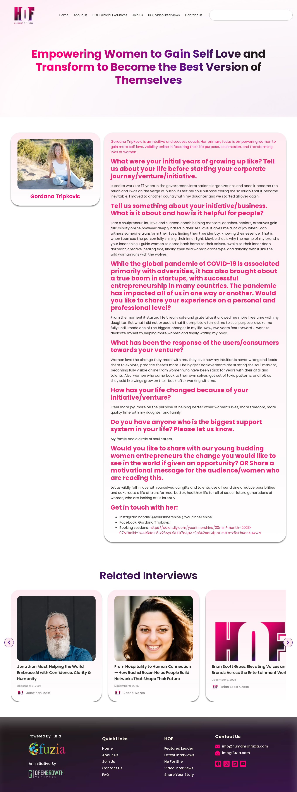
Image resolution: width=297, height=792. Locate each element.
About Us (80, 15)
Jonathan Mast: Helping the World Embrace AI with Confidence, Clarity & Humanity (54, 672)
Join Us (137, 15)
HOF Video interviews (164, 15)
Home (64, 15)
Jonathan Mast (38, 693)
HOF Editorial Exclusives (110, 15)
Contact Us (193, 15)
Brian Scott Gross (235, 687)
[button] (9, 642)
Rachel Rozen (134, 693)
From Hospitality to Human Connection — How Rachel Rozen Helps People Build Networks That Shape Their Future (152, 672)
